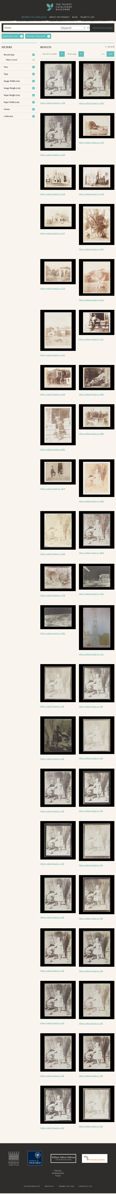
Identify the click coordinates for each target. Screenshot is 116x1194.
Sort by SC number (53, 54)
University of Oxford (33, 1158)
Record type (9, 54)
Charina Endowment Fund (58, 1173)
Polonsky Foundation (96, 1159)
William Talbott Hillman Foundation (63, 1159)
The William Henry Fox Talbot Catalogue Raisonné (58, 7)
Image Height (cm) (12, 88)
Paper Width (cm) (11, 102)
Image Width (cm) (12, 81)
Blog (75, 17)
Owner (7, 109)
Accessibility (32, 1187)
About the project (59, 17)
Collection (8, 116)
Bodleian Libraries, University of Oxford (11, 1158)
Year (6, 67)
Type (6, 74)
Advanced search (103, 28)
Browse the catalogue (34, 17)
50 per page (75, 54)
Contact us (85, 1187)
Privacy (49, 1187)
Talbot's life (87, 17)
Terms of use (66, 1187)
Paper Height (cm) (12, 95)
